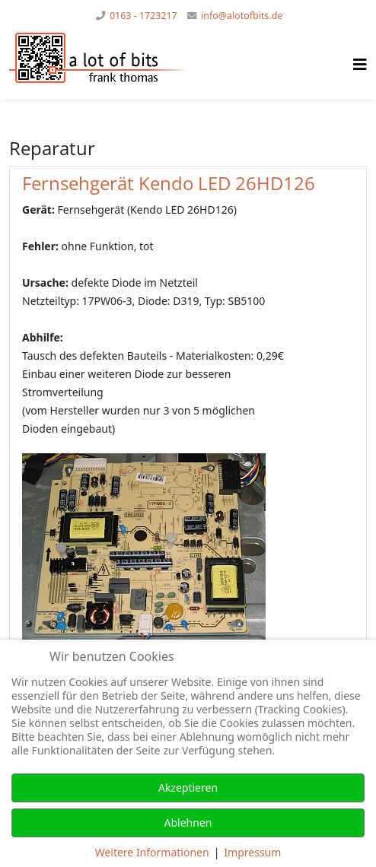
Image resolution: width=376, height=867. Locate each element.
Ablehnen (188, 822)
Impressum (252, 852)
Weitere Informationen (152, 852)
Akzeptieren (188, 787)
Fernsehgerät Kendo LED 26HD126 (168, 182)
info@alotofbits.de (241, 15)
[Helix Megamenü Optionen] (360, 64)
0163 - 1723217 (143, 15)
